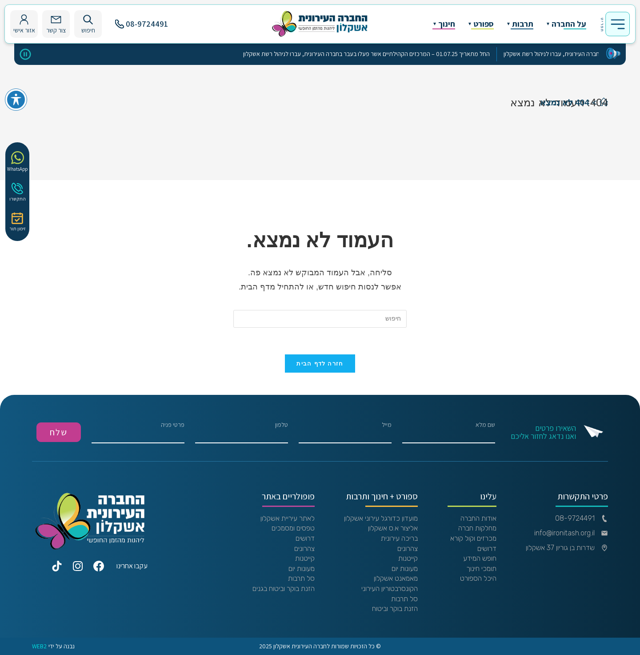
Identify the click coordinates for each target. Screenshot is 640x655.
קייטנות (408, 559)
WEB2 (39, 646)
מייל (345, 432)
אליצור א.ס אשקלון (393, 528)
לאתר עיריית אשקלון (287, 518)
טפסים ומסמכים (293, 528)
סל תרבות (404, 599)
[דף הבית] (604, 102)
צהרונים (407, 549)
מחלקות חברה (477, 528)
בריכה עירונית (399, 538)
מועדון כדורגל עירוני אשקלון (381, 518)
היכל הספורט (478, 579)
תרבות (522, 24)
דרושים (486, 549)
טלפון (241, 432)
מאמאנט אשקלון (396, 579)
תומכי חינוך (481, 569)
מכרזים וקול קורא (473, 538)
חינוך (446, 24)
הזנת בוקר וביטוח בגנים (283, 589)
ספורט (483, 24)
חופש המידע (479, 559)
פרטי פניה (138, 432)
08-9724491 (141, 24)
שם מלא (448, 432)
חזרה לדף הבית (319, 363)
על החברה (569, 24)
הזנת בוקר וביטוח (395, 609)
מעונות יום (405, 569)
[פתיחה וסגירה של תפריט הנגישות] (16, 99)
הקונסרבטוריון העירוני (389, 589)
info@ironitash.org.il (571, 533)
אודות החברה (478, 518)
